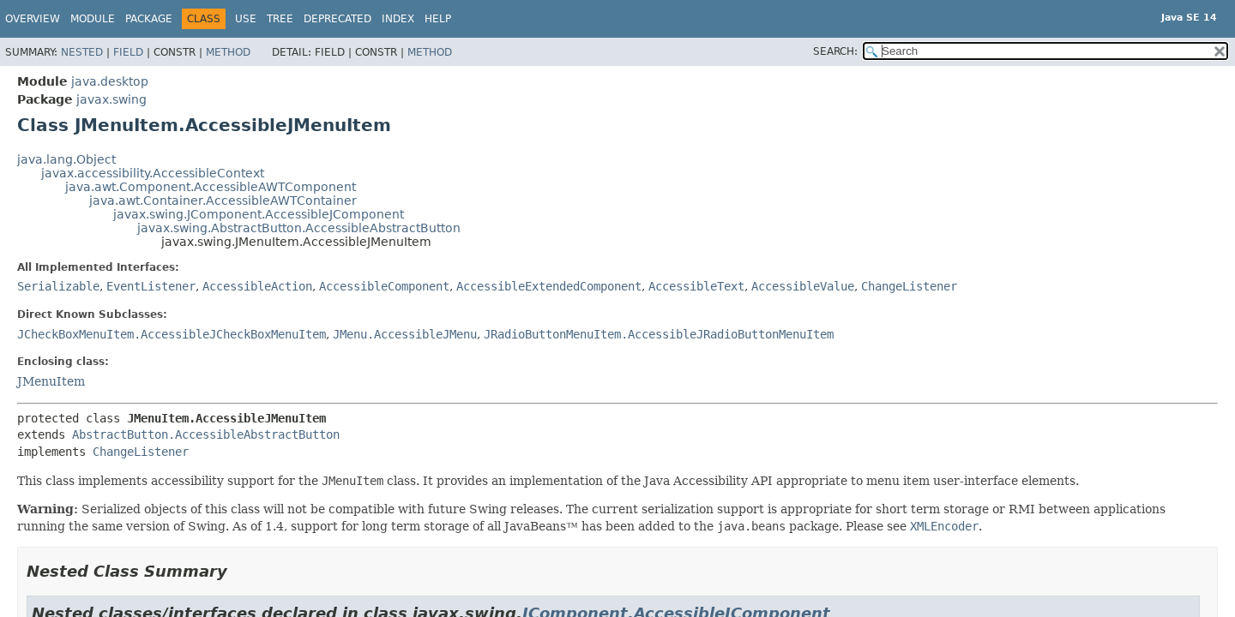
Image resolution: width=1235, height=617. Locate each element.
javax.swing (111, 99)
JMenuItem (51, 381)
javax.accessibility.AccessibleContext (152, 173)
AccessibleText (696, 286)
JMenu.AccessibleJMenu (405, 334)
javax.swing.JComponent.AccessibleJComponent (258, 214)
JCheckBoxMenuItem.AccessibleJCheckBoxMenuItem (171, 334)
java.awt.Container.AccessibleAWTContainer (223, 200)
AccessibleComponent (384, 286)
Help (438, 19)
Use (245, 19)
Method (228, 52)
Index (398, 19)
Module (92, 19)
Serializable (58, 286)
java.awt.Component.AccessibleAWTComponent (210, 187)
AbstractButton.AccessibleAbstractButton (206, 434)
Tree (280, 19)
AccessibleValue (802, 286)
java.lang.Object (66, 159)
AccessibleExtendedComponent (549, 286)
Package (148, 19)
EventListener (151, 286)
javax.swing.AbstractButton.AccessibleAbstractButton (299, 228)
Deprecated (337, 19)
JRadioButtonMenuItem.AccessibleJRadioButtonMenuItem (659, 334)
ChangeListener (909, 286)
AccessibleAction (257, 286)
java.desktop (109, 81)
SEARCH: (835, 51)
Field (128, 52)
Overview (32, 19)
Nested (82, 52)
